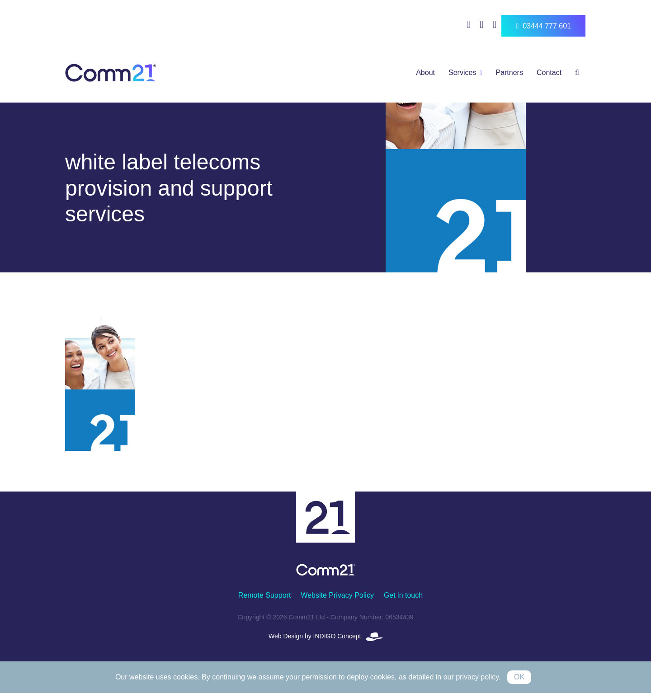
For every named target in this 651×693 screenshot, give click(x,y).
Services (462, 72)
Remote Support (264, 595)
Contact (549, 72)
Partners (509, 72)
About (425, 72)
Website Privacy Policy (337, 595)
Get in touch (403, 595)
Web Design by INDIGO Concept (325, 636)
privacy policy (477, 677)
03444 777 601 (543, 26)
